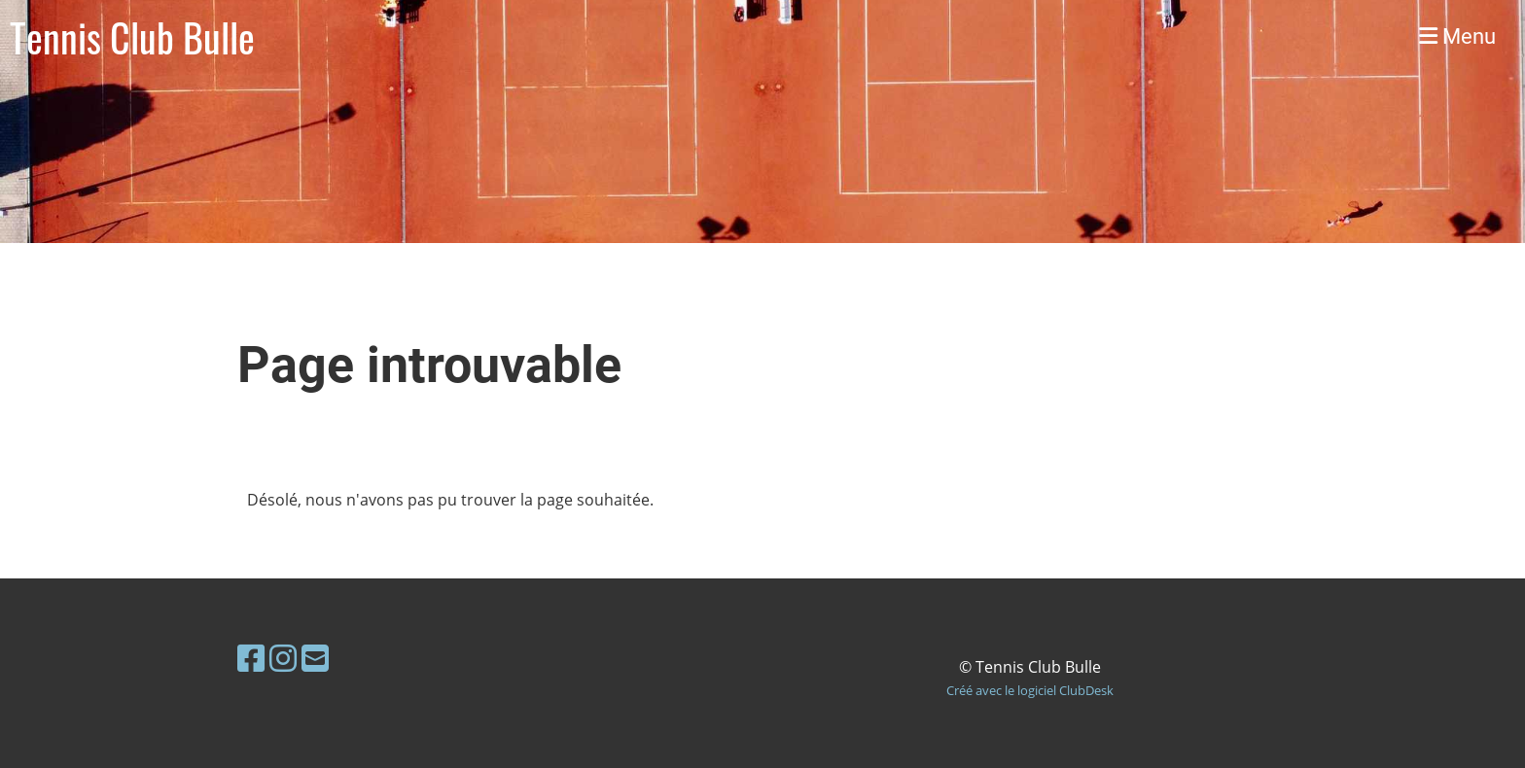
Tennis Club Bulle (132, 37)
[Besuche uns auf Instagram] (283, 658)
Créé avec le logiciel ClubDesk (1030, 690)
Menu (1457, 36)
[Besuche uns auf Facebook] (251, 658)
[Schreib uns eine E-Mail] (315, 658)
